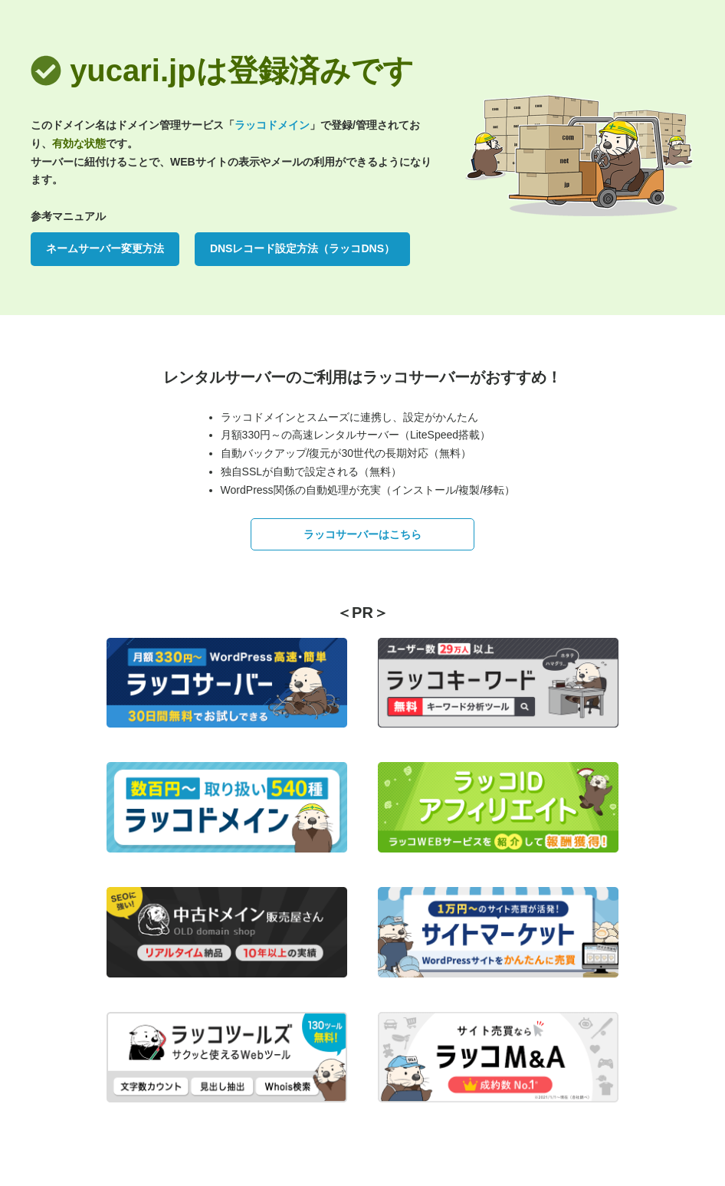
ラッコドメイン (272, 125)
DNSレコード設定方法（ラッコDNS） (302, 248)
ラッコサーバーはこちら (362, 534)
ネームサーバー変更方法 (105, 248)
